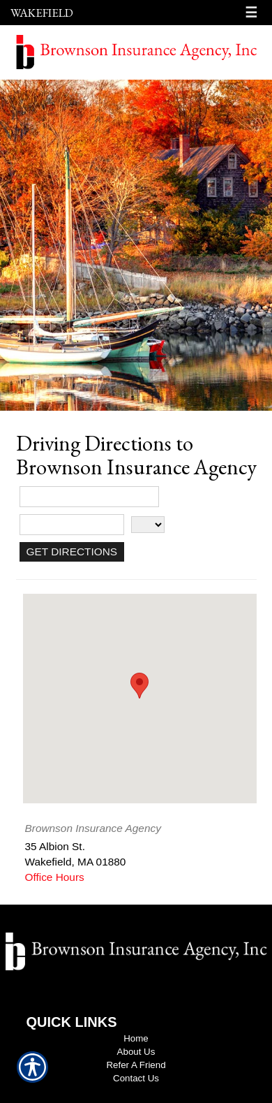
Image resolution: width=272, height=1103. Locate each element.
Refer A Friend (135, 1065)
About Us (136, 1051)
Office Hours (54, 877)
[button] (139, 686)
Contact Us (136, 1078)
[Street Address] (89, 496)
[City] (72, 524)
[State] (148, 524)
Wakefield (41, 12)
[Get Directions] (72, 552)
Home (136, 1038)
